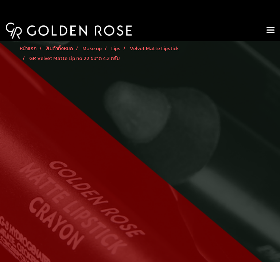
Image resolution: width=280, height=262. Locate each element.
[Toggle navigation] (270, 31)
